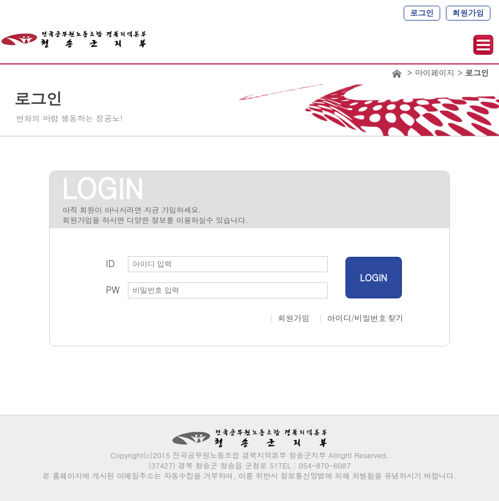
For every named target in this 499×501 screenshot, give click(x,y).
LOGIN (373, 277)
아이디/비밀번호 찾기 (365, 318)
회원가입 (468, 12)
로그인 (422, 12)
